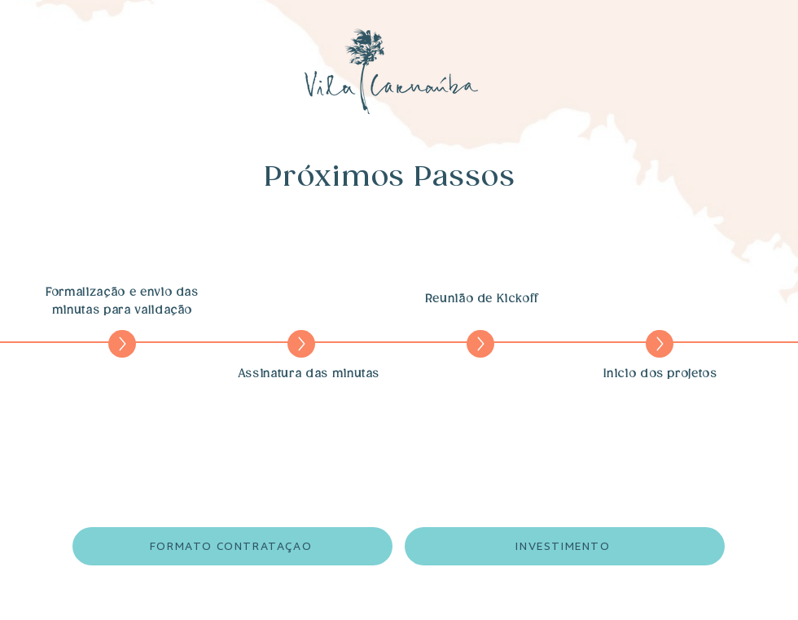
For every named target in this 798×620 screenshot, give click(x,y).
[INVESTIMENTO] (565, 546)
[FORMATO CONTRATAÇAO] (232, 546)
